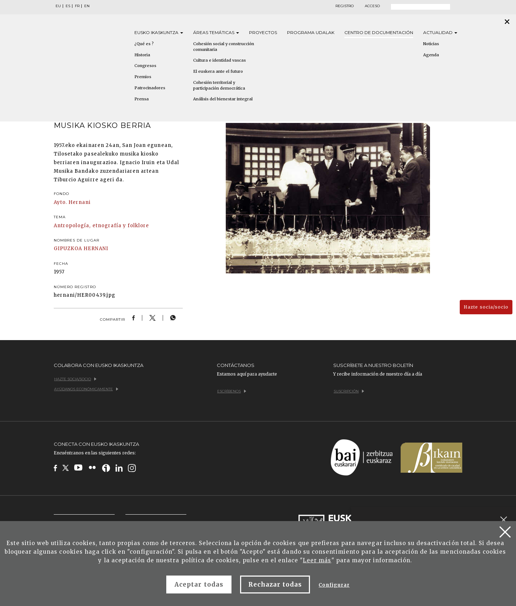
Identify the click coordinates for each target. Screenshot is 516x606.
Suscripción (349, 391)
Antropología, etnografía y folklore (101, 226)
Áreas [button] (216, 32)
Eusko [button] (158, 32)
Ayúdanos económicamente (86, 389)
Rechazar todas (275, 584)
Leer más (317, 560)
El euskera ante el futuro (218, 71)
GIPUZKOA (68, 248)
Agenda (431, 54)
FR (77, 6)
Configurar (334, 585)
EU (58, 6)
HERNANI (95, 248)
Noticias (431, 43)
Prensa (141, 98)
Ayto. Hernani (72, 202)
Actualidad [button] (440, 32)
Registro (344, 6)
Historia (142, 54)
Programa (310, 32)
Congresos (145, 65)
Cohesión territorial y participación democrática (219, 85)
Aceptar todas (199, 584)
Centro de (378, 32)
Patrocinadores (149, 87)
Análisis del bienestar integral (223, 98)
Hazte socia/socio (486, 307)
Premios (142, 76)
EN (87, 6)
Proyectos (263, 32)
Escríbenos (231, 391)
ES (68, 6)
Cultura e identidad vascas (219, 60)
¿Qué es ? (144, 43)
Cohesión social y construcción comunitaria (223, 46)
